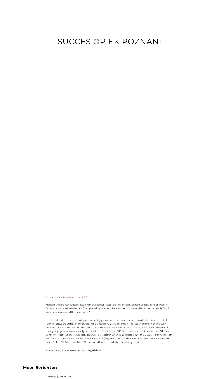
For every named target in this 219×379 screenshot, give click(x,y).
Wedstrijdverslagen (65, 297)
